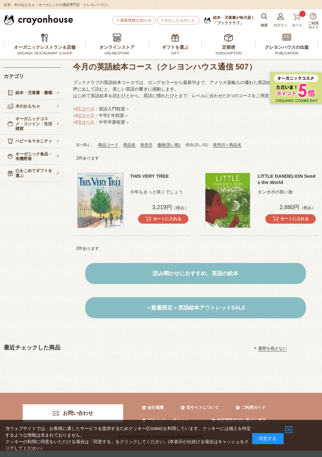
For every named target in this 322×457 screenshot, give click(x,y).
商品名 (129, 144)
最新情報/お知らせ (135, 20)
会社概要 (155, 407)
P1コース (84, 108)
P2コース (84, 115)
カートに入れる (167, 218)
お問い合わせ (78, 413)
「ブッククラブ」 (234, 20)
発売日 (146, 144)
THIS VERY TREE (149, 176)
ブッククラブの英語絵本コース (104, 82)
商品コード (108, 144)
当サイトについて (202, 407)
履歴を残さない (272, 348)
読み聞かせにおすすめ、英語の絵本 (195, 273)
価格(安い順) (168, 144)
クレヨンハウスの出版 (287, 47)
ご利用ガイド (253, 407)
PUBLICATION (286, 53)
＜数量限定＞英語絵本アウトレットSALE (196, 308)
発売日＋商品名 (227, 144)
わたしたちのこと (180, 20)
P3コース (84, 122)
